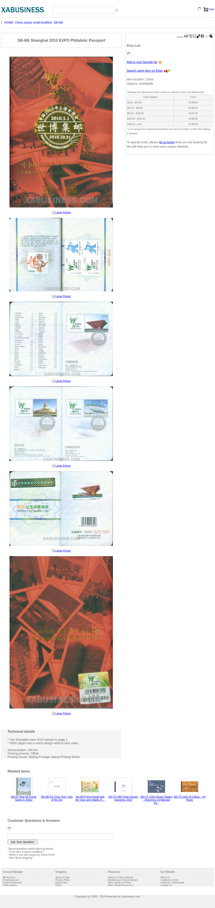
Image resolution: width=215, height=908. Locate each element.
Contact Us (166, 885)
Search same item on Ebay (145, 70)
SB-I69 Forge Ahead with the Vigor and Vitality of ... (90, 798)
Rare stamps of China (119, 882)
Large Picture (63, 212)
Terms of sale (62, 877)
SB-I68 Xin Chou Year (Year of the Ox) (57, 798)
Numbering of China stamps (122, 880)
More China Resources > (121, 885)
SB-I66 (58, 22)
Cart (211, 9)
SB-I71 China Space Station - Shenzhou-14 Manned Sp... (156, 799)
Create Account (11, 880)
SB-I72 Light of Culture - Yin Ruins (190, 798)
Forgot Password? (12, 882)
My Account (9, 877)
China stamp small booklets (33, 22)
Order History (10, 885)
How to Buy (61, 882)
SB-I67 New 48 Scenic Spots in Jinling (24, 798)
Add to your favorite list (142, 62)
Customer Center (169, 880)
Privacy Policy (62, 880)
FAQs (58, 885)
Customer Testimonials (172, 882)
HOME (8, 22)
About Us (165, 877)
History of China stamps (120, 877)
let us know (166, 142)
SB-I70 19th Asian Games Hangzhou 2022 (123, 798)
